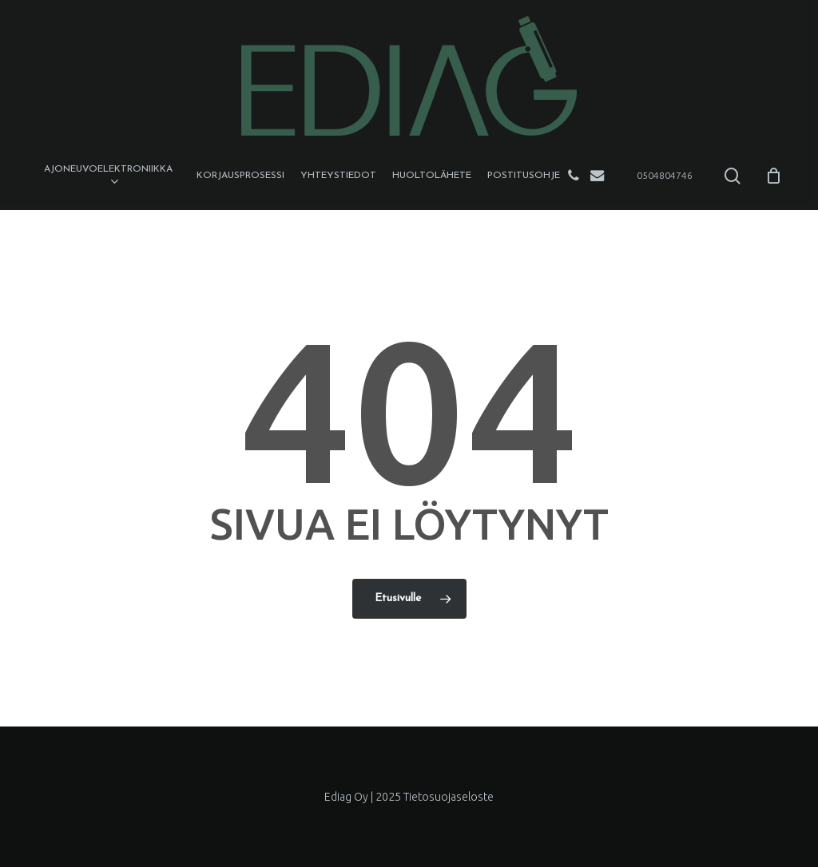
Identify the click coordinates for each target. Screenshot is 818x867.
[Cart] (773, 175)
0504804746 (665, 175)
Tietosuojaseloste (448, 796)
